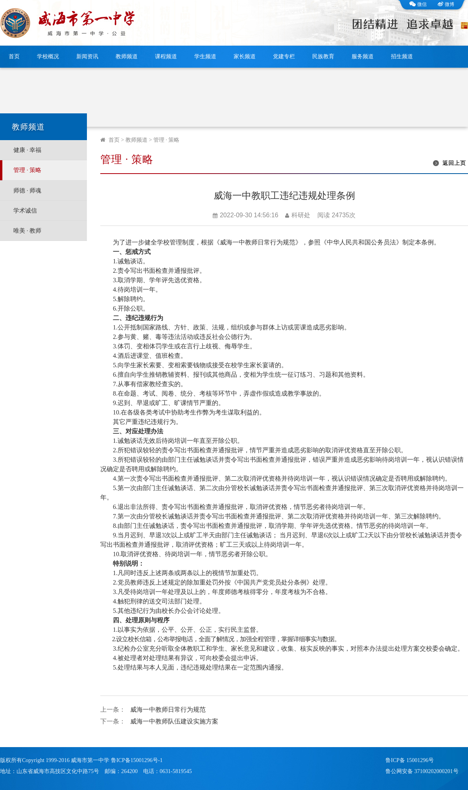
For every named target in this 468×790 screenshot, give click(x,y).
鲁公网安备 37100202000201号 (422, 771)
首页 (14, 56)
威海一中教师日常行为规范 (168, 709)
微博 (446, 4)
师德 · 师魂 (27, 190)
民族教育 (323, 56)
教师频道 (127, 56)
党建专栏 (284, 56)
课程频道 (166, 56)
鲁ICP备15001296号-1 (136, 760)
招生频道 (402, 56)
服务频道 (363, 56)
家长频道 (245, 56)
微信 (418, 4)
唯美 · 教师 (27, 231)
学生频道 (205, 56)
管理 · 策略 (27, 170)
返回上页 (454, 163)
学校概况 (48, 56)
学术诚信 (25, 210)
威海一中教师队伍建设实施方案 (174, 721)
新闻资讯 (87, 56)
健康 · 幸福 (27, 150)
